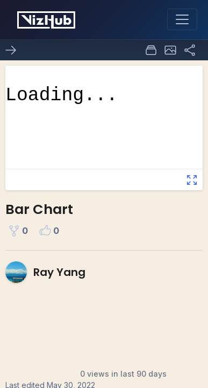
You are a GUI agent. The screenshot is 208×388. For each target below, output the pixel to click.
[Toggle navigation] (182, 19)
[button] (170, 50)
